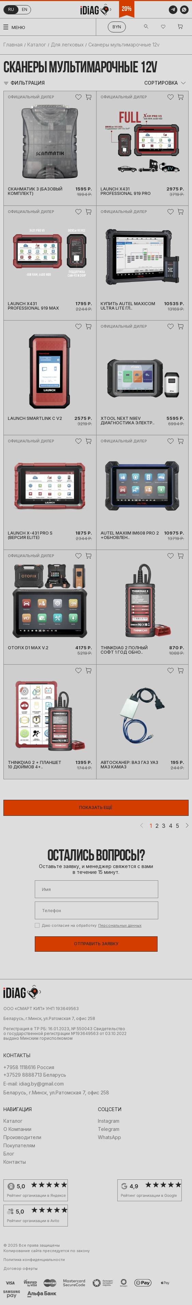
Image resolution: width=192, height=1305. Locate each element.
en (24, 9)
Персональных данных (120, 925)
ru (11, 9)
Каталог (36, 44)
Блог (8, 1153)
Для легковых (67, 44)
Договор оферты (20, 1269)
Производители (22, 1137)
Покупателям (19, 1145)
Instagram (108, 1121)
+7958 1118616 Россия (28, 1067)
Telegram (108, 1129)
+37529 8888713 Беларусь (34, 1075)
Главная (13, 44)
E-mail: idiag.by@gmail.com (33, 1083)
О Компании (17, 1129)
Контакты (14, 1162)
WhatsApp (109, 1137)
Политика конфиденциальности (34, 1260)
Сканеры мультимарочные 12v (124, 44)
